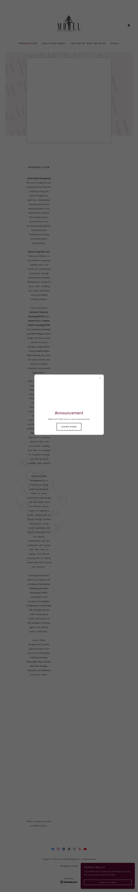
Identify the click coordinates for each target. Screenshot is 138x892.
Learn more (69, 427)
